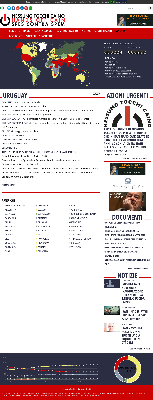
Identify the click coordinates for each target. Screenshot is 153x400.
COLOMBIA (10, 242)
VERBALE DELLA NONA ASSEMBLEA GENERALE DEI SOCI (127, 262)
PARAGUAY (43, 251)
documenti (16, 36)
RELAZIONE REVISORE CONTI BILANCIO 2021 (125, 247)
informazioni (121, 2)
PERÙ (73, 205)
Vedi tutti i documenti (139, 268)
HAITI (40, 234)
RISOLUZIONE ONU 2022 (116, 243)
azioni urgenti (103, 31)
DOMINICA (43, 205)
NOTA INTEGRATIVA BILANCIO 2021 (121, 251)
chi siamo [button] (25, 31)
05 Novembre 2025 (128, 280)
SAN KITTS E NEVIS (79, 226)
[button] (3, 8)
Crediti (88, 389)
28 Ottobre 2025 (127, 324)
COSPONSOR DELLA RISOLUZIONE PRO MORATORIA (122, 224)
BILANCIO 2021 (112, 255)
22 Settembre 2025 (128, 308)
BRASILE (9, 234)
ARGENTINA (10, 209)
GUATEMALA (44, 226)
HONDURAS (43, 238)
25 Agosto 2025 (110, 155)
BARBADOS (10, 218)
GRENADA (42, 222)
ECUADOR (42, 209)
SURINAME (76, 234)
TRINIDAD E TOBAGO (81, 238)
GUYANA (42, 230)
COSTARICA (10, 247)
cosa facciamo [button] (44, 31)
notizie (86, 31)
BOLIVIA (9, 230)
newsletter (46, 36)
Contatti (81, 389)
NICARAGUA (43, 242)
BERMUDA (10, 226)
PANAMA (42, 247)
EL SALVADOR (44, 214)
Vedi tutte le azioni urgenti (137, 158)
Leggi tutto (121, 154)
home (12, 31)
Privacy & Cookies (69, 389)
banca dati (121, 31)
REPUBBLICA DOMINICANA (83, 214)
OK (112, 2)
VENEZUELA (76, 247)
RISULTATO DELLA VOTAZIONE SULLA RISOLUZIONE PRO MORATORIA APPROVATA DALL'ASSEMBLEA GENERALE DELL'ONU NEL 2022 (127, 235)
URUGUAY (75, 242)
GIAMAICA (42, 218)
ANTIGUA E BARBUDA (15, 205)
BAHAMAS (10, 214)
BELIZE (8, 222)
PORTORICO (76, 209)
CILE (7, 238)
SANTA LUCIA (77, 230)
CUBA (7, 251)
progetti (30, 36)
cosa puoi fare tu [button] (68, 31)
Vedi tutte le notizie (140, 349)
